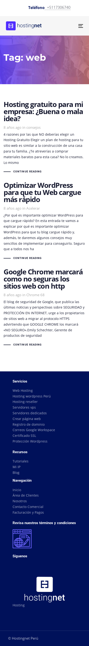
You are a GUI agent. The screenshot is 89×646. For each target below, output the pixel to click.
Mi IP (16, 467)
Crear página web (27, 418)
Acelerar (33, 208)
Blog (16, 472)
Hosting (19, 605)
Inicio (17, 490)
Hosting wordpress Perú (32, 396)
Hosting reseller (25, 401)
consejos (33, 127)
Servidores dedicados (30, 413)
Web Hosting (23, 390)
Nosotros (20, 501)
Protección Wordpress (30, 441)
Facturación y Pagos (28, 512)
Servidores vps (24, 407)
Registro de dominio (29, 424)
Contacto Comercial (28, 506)
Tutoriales (20, 461)
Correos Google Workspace (34, 430)
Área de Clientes (26, 495)
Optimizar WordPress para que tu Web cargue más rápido (44, 221)
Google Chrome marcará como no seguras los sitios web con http (44, 308)
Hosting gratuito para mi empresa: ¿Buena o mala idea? (44, 138)
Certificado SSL (24, 435)
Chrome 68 (35, 294)
